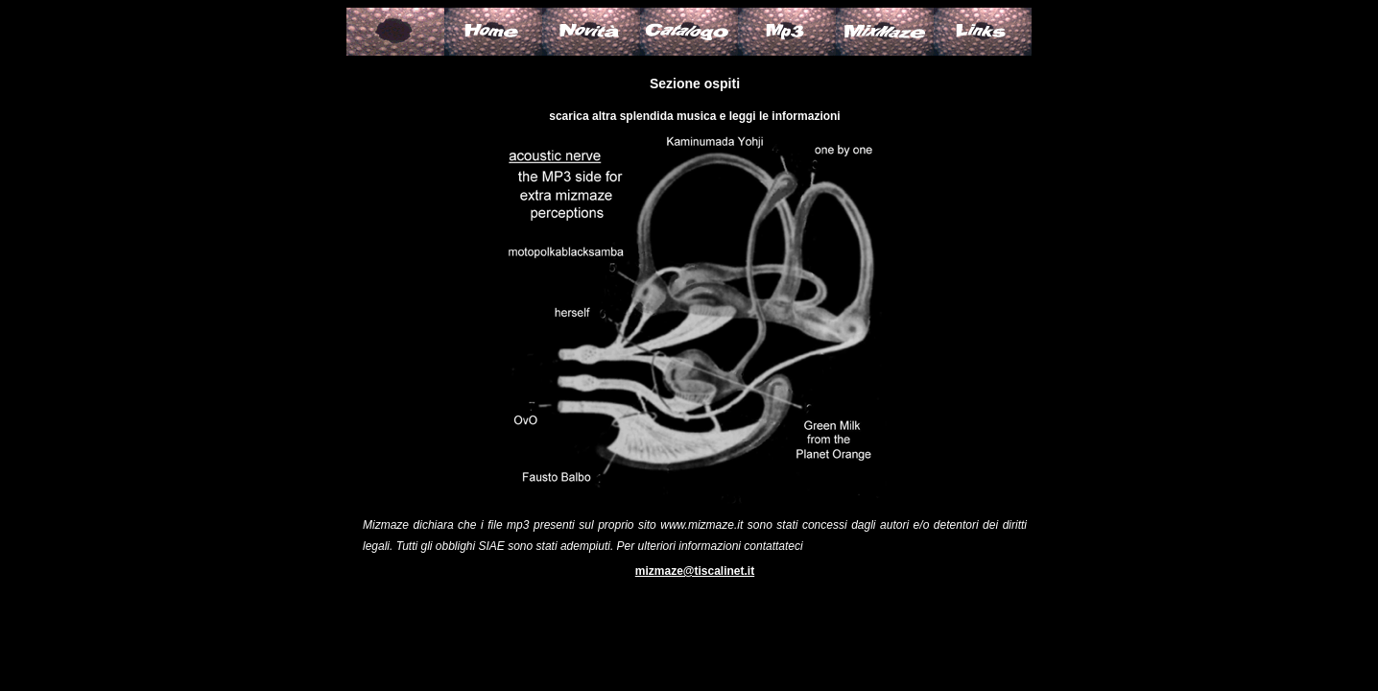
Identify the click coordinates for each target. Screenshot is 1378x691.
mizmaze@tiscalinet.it (694, 571)
